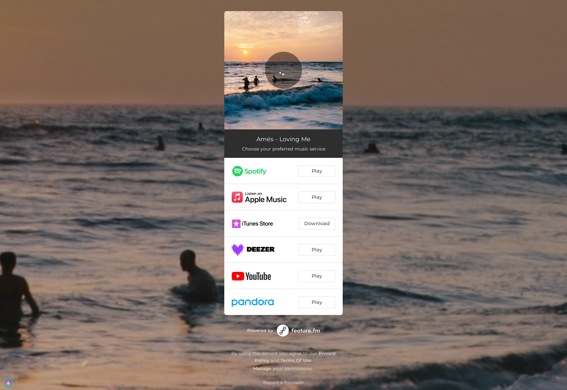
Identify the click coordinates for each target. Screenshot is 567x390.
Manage (262, 368)
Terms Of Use (296, 360)
